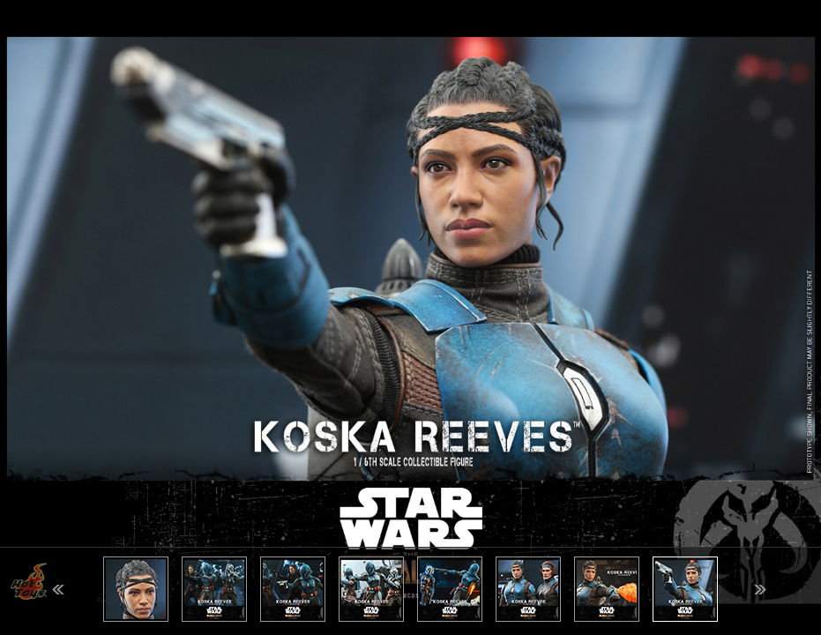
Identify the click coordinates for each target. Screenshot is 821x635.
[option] (410, 317)
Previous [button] (58, 589)
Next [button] (760, 589)
